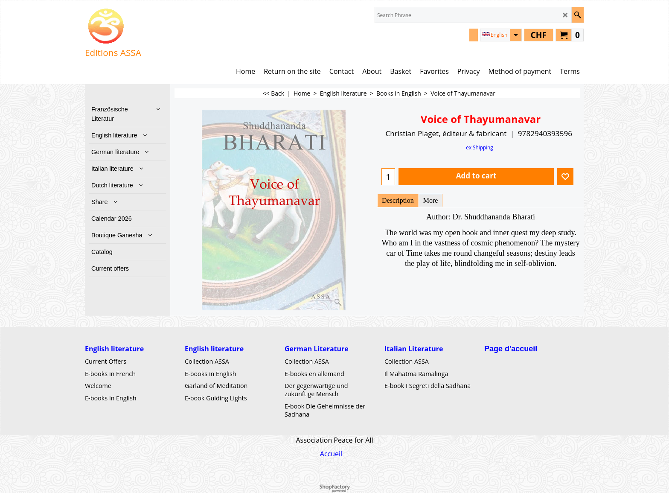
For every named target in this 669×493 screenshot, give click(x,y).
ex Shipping (479, 147)
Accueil (331, 453)
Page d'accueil (510, 348)
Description (398, 200)
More (430, 200)
